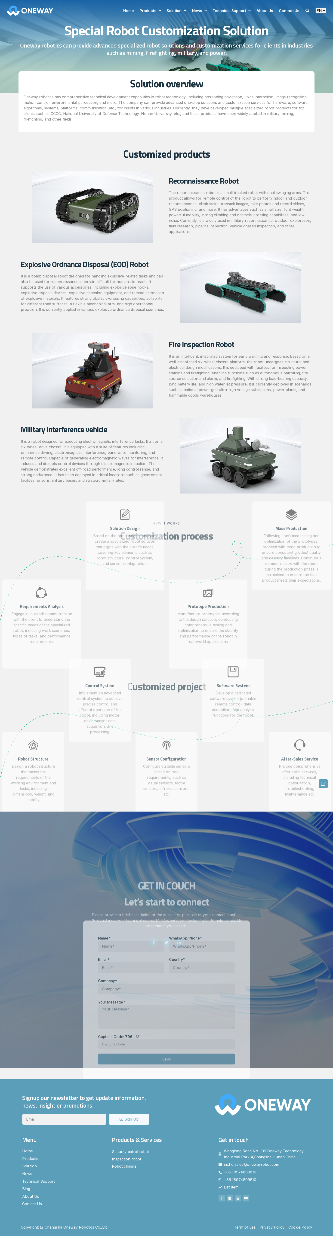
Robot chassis (124, 1166)
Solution (176, 10)
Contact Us (289, 10)
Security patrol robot (130, 1151)
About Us (264, 10)
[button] (307, 10)
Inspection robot (126, 1159)
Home (128, 10)
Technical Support (232, 10)
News (199, 10)
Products (150, 10)
